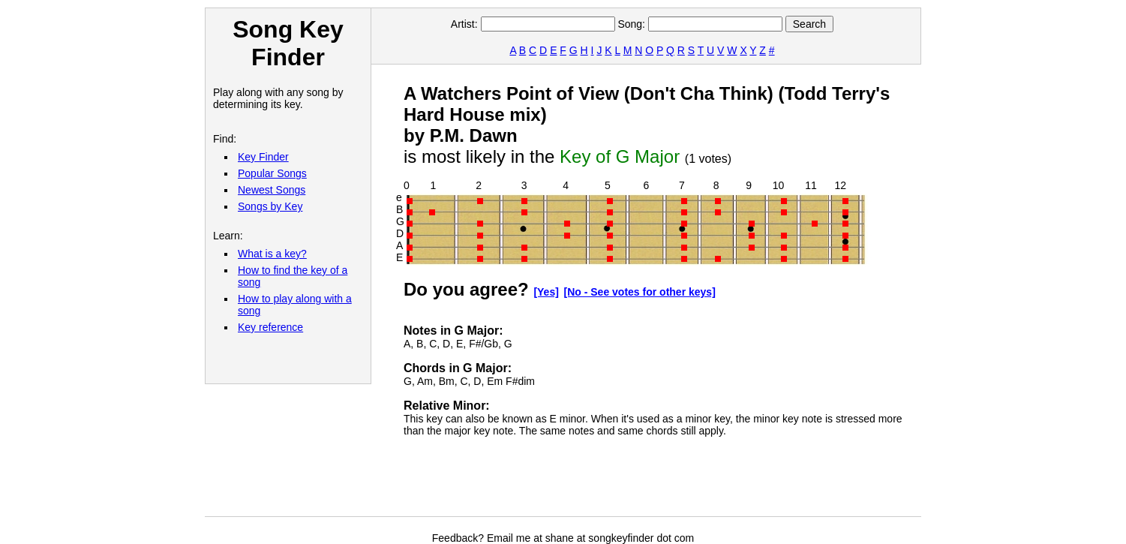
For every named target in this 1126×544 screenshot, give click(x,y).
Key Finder (263, 157)
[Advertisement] (677, 482)
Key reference (270, 327)
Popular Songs (272, 173)
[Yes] (545, 292)
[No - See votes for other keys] (640, 292)
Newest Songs (271, 190)
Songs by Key (270, 206)
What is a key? (272, 254)
